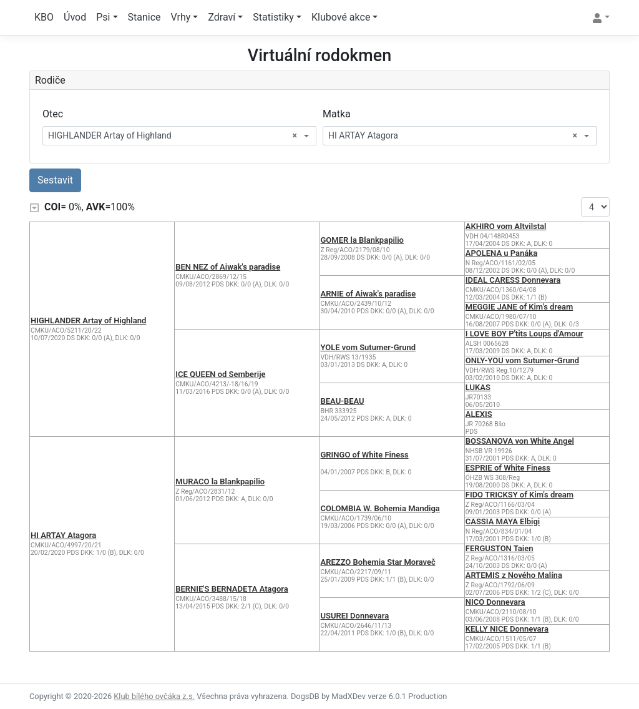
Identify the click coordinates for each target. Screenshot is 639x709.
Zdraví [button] (221, 17)
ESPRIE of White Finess (508, 467)
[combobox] (179, 135)
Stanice (144, 17)
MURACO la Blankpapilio (220, 481)
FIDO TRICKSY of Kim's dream (519, 494)
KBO (44, 17)
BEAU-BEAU (342, 401)
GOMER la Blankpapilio (362, 240)
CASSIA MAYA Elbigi (503, 521)
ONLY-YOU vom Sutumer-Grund (522, 360)
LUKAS (478, 387)
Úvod (75, 17)
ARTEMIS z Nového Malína (514, 575)
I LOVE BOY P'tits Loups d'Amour (524, 333)
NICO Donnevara (495, 602)
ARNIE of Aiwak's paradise (368, 293)
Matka (337, 114)
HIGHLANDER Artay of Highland (88, 320)
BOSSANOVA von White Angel (520, 441)
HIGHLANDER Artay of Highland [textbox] (172, 135)
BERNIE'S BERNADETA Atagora (231, 589)
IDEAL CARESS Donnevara (513, 280)
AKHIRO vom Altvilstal (506, 226)
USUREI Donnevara (355, 615)
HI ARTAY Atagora (63, 535)
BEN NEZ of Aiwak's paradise (227, 266)
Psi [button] (103, 17)
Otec (52, 114)
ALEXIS (479, 414)
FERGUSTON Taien (500, 548)
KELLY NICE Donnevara (507, 628)
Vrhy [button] (181, 17)
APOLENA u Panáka (501, 253)
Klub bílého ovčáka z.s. (154, 696)
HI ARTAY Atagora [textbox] (452, 135)
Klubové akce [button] (340, 17)
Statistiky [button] (273, 17)
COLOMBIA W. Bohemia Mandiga (380, 508)
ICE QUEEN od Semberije (220, 374)
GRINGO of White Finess (365, 454)
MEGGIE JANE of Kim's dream (519, 306)
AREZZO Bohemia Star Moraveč (378, 562)
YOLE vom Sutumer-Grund (368, 347)
